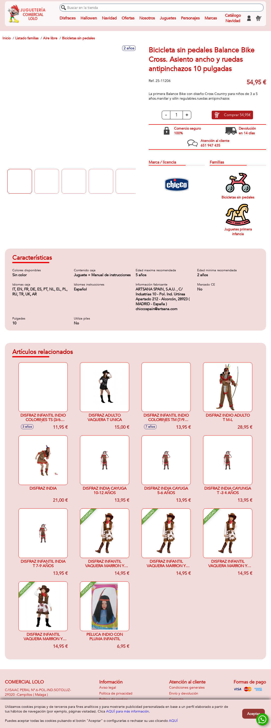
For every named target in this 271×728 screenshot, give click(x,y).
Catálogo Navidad (233, 18)
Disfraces (68, 18)
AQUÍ (173, 720)
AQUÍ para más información (127, 711)
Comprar (237, 115)
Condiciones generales (187, 687)
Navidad (109, 18)
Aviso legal (107, 687)
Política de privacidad (115, 693)
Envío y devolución (183, 693)
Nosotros (147, 18)
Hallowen (88, 18)
